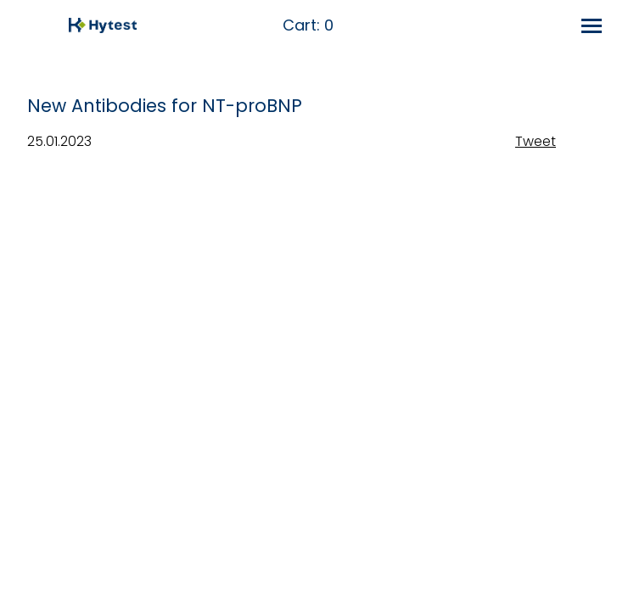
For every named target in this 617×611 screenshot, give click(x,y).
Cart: (308, 26)
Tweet (535, 141)
